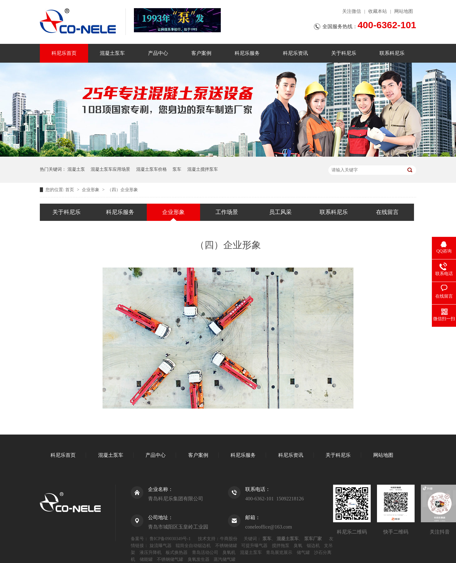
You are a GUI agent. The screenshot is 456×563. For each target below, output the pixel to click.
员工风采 (280, 212)
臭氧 (298, 545)
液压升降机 (151, 552)
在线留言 (387, 212)
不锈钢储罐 (226, 545)
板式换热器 (177, 552)
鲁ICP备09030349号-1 (170, 538)
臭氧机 (229, 552)
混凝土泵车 (112, 53)
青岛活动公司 (205, 552)
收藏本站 (377, 11)
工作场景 (226, 212)
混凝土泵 (76, 169)
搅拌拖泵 (280, 545)
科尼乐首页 (64, 53)
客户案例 (201, 53)
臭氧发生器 (198, 559)
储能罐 (146, 559)
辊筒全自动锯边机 (193, 545)
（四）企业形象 (122, 189)
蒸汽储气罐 (225, 559)
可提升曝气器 (254, 545)
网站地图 (403, 11)
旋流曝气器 (161, 545)
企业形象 (91, 189)
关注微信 (351, 11)
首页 (70, 189)
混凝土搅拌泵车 (202, 169)
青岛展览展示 (279, 552)
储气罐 (303, 552)
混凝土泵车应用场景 (110, 169)
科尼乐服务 (247, 53)
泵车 (176, 169)
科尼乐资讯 (295, 53)
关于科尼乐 (343, 53)
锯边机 (313, 545)
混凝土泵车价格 (151, 169)
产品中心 (158, 53)
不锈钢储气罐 (170, 559)
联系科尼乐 (392, 53)
